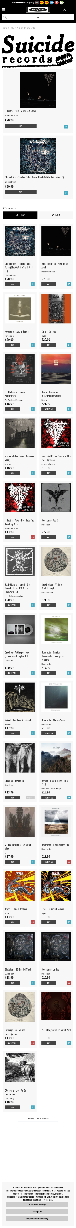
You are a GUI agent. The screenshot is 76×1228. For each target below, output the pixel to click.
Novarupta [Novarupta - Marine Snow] (46, 724)
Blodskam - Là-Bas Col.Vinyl (18, 969)
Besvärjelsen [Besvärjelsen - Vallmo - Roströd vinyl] (47, 592)
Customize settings (37, 1205)
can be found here (45, 1199)
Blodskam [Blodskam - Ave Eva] (45, 524)
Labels (13, 28)
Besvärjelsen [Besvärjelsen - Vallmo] (11, 1034)
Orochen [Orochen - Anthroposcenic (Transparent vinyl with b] (9, 660)
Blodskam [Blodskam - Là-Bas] (45, 973)
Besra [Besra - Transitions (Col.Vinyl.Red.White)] (44, 400)
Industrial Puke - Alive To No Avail (21, 111)
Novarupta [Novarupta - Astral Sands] (9, 335)
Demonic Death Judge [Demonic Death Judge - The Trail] (51, 788)
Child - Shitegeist (49, 331)
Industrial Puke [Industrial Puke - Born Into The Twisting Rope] (48, 464)
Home (4, 28)
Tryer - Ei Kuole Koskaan (16, 909)
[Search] (38, 17)
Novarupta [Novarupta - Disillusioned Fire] (46, 849)
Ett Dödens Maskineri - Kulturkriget (15, 394)
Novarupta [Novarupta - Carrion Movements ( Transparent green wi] (46, 664)
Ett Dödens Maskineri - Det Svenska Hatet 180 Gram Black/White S (17, 588)
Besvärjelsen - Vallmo (15, 1030)
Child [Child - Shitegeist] (43, 335)
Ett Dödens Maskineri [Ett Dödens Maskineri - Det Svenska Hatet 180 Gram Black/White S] (14, 596)
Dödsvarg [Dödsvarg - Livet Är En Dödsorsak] (9, 1098)
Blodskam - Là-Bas (50, 969)
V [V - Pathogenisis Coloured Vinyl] (42, 1034)
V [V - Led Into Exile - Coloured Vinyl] (5, 852)
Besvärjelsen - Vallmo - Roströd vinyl (52, 586)
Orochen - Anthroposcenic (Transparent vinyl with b (17, 654)
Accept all (37, 1211)
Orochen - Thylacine (14, 781)
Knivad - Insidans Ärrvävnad (18, 720)
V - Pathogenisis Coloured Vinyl (56, 1030)
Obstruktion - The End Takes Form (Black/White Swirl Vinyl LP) (34, 177)
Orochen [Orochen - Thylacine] (9, 785)
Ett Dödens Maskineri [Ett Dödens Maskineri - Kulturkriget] (14, 400)
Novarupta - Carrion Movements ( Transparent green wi (53, 656)
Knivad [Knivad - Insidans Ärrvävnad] (8, 724)
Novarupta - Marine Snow (53, 720)
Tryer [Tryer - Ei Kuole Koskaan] (7, 913)
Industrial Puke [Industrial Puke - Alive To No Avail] (11, 115)
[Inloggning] (64, 10)
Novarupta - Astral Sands (17, 331)
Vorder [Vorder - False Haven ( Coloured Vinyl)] (8, 464)
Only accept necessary (37, 1218)
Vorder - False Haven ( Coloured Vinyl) (19, 458)
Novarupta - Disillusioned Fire (55, 845)
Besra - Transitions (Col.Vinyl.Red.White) (51, 394)
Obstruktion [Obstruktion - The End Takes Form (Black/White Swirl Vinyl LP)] (10, 181)
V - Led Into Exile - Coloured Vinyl (18, 846)
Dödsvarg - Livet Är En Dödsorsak (15, 1092)
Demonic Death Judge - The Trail (54, 782)
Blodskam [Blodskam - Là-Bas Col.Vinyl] (9, 973)
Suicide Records (27, 28)
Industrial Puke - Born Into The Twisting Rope (55, 458)
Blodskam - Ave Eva (50, 520)
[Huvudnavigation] (3, 10)
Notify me (49, 409)
